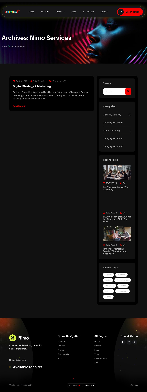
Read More (19, 106)
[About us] (62, 341)
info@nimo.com (17, 360)
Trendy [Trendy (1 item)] (108, 297)
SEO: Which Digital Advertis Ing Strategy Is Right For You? (117, 219)
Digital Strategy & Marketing (32, 86)
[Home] (97, 341)
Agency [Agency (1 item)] (108, 275)
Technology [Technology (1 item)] (122, 291)
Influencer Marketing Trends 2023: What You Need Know (114, 251)
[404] (96, 362)
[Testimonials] (63, 354)
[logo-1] (19, 337)
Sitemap (134, 385)
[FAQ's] (60, 358)
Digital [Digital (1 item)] (108, 280)
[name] (123, 342)
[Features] (61, 345)
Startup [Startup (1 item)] (108, 291)
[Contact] (97, 345)
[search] (128, 91)
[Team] (96, 354)
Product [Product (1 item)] (123, 286)
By (122, 183)
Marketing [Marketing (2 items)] (109, 286)
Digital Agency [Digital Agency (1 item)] (123, 280)
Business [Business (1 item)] (121, 275)
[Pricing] (61, 350)
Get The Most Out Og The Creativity (115, 188)
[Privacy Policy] (100, 358)
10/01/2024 (110, 183)
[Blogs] (96, 350)
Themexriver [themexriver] (89, 385)
